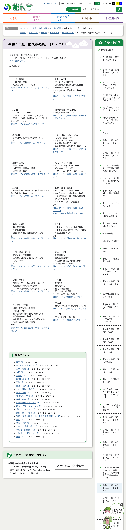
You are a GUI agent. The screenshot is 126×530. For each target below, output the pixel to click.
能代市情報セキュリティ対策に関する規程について (111, 120)
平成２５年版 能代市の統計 (111, 340)
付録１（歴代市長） (25, 426)
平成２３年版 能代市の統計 (111, 330)
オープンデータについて (111, 131)
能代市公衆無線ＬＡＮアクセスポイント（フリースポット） (111, 393)
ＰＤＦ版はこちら (17, 61)
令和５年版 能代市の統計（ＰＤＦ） (111, 432)
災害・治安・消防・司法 (27, 406)
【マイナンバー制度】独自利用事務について (111, 180)
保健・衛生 (21, 399)
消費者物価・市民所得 (26, 403)
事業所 (19, 376)
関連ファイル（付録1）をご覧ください (70, 297)
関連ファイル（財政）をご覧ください (70, 238)
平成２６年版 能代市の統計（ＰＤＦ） (111, 306)
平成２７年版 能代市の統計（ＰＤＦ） (111, 284)
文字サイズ (82, 3)
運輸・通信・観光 (24, 413)
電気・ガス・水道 (24, 409)
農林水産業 (21, 379)
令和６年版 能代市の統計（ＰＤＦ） (111, 143)
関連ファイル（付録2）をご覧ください (70, 308)
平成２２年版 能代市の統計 (111, 360)
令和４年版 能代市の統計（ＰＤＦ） (111, 500)
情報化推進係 (112, 42)
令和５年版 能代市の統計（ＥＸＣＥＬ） (111, 420)
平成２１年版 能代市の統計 (111, 370)
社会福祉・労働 (23, 396)
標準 (97, 3)
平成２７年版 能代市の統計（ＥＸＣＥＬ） (111, 271)
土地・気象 (21, 369)
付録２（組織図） (24, 430)
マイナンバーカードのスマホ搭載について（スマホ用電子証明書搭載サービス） (111, 473)
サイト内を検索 (73, 9)
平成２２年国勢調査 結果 (111, 380)
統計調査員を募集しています (111, 295)
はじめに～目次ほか (25, 365)
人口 (18, 372)
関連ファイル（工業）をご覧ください (28, 196)
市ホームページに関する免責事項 (111, 214)
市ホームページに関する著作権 (111, 224)
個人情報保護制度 (111, 241)
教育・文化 (21, 393)
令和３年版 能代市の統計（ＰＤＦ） (111, 445)
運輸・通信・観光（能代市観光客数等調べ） (36, 416)
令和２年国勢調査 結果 (112, 249)
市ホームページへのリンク (111, 204)
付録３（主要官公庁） (26, 433)
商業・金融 (21, 386)
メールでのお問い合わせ (70, 465)
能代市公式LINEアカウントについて (111, 108)
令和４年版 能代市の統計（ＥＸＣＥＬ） (111, 488)
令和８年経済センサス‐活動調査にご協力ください (111, 97)
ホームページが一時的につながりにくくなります (111, 85)
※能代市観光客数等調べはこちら (68, 213)
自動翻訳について (52, 3)
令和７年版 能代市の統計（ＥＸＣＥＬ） (111, 72)
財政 (18, 420)
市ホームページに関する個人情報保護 (111, 193)
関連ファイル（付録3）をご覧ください (70, 320)
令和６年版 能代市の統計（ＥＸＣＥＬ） (111, 155)
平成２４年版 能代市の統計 (111, 350)
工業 (18, 382)
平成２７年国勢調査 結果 (111, 259)
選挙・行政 (21, 423)
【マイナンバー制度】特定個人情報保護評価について (111, 168)
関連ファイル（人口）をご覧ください (28, 124)
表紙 (18, 362)
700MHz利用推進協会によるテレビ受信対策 (111, 407)
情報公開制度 (109, 233)
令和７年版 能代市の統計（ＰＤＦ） (111, 59)
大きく (90, 3)
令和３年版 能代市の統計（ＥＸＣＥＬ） (111, 457)
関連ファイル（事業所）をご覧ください (29, 143)
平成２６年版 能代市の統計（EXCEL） (111, 319)
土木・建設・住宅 (24, 389)
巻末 (18, 437)
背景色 (105, 3)
